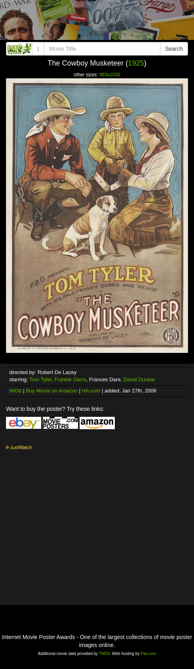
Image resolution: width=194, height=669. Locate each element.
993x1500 (109, 75)
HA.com (91, 391)
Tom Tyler (40, 379)
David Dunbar (140, 379)
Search (174, 49)
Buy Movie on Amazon (52, 391)
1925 (136, 63)
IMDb (15, 391)
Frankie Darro (70, 379)
